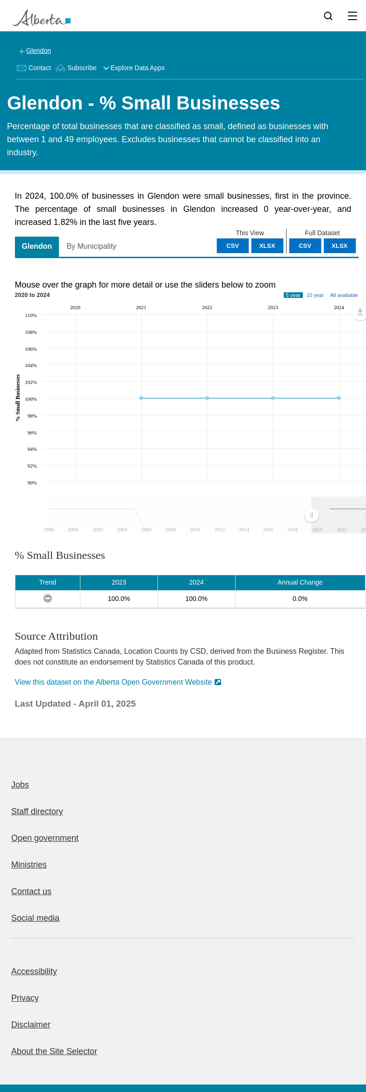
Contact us (31, 891)
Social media (35, 918)
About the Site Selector (54, 1051)
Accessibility (34, 971)
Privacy (25, 998)
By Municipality (91, 246)
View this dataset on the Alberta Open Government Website (113, 682)
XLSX (340, 245)
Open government (45, 838)
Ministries (29, 864)
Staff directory (37, 811)
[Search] (328, 15)
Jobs (20, 784)
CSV (305, 245)
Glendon (38, 50)
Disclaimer (30, 1024)
